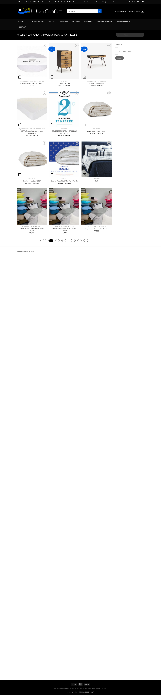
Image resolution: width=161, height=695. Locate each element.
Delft (96, 181)
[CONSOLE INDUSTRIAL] (96, 61)
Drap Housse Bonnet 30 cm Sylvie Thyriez (31, 230)
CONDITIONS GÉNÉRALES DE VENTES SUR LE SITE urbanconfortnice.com (80, 689)
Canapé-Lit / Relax (104, 21)
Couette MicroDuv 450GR (32, 181)
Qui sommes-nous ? (36, 21)
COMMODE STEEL (64, 83)
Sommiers (64, 21)
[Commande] (130, 35)
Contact (22, 27)
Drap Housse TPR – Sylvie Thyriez (96, 229)
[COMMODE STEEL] (64, 61)
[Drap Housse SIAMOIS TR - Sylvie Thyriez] (64, 206)
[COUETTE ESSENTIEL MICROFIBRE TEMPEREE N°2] (64, 109)
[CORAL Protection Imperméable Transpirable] (32, 109)
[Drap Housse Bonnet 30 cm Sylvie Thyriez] (32, 206)
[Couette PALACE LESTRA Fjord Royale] (64, 159)
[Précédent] (42, 241)
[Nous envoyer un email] (143, 2)
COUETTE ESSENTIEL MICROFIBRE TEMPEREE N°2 (64, 132)
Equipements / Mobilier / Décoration (48, 35)
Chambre (76, 21)
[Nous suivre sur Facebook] (141, 2)
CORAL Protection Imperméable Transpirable (32, 132)
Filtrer (119, 58)
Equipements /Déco (124, 21)
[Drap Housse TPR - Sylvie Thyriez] (96, 206)
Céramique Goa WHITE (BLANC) (31, 83)
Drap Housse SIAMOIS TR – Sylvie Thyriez (64, 230)
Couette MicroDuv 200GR (96, 131)
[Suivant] (86, 241)
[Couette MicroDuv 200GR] (96, 109)
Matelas (52, 21)
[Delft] (96, 159)
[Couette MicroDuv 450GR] (32, 159)
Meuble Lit (88, 21)
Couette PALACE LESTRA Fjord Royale (64, 181)
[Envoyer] (100, 11)
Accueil (21, 21)
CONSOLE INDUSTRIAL (96, 83)
